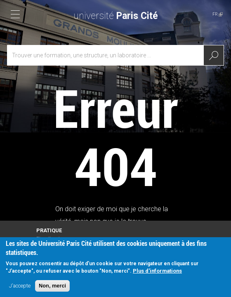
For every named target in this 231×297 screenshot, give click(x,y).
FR (217, 14)
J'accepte (20, 287)
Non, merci (52, 287)
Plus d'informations (157, 272)
